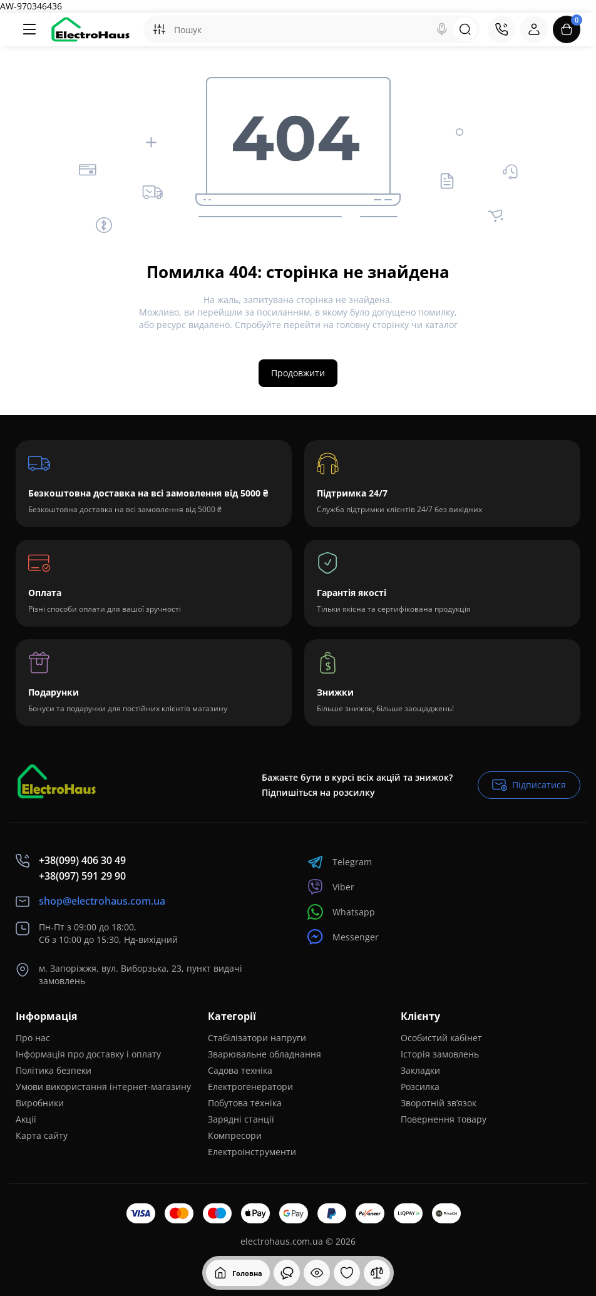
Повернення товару (443, 1119)
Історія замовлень (440, 1054)
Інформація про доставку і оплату (88, 1054)
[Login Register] (534, 29)
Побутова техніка (245, 1103)
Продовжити (298, 373)
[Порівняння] (377, 1273)
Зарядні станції (241, 1119)
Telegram (339, 862)
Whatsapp (341, 912)
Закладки (420, 1070)
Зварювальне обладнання (264, 1054)
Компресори (235, 1135)
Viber (330, 887)
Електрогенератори (250, 1087)
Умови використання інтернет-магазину (103, 1087)
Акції (26, 1119)
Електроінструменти (252, 1152)
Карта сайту (42, 1135)
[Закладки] (347, 1273)
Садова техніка (240, 1070)
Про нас (33, 1038)
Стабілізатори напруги (257, 1038)
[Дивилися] (287, 1273)
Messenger (343, 937)
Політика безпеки (53, 1070)
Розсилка (420, 1087)
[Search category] (159, 29)
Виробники (40, 1103)
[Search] (442, 29)
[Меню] (29, 29)
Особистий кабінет (441, 1038)
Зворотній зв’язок (438, 1103)
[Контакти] (501, 29)
